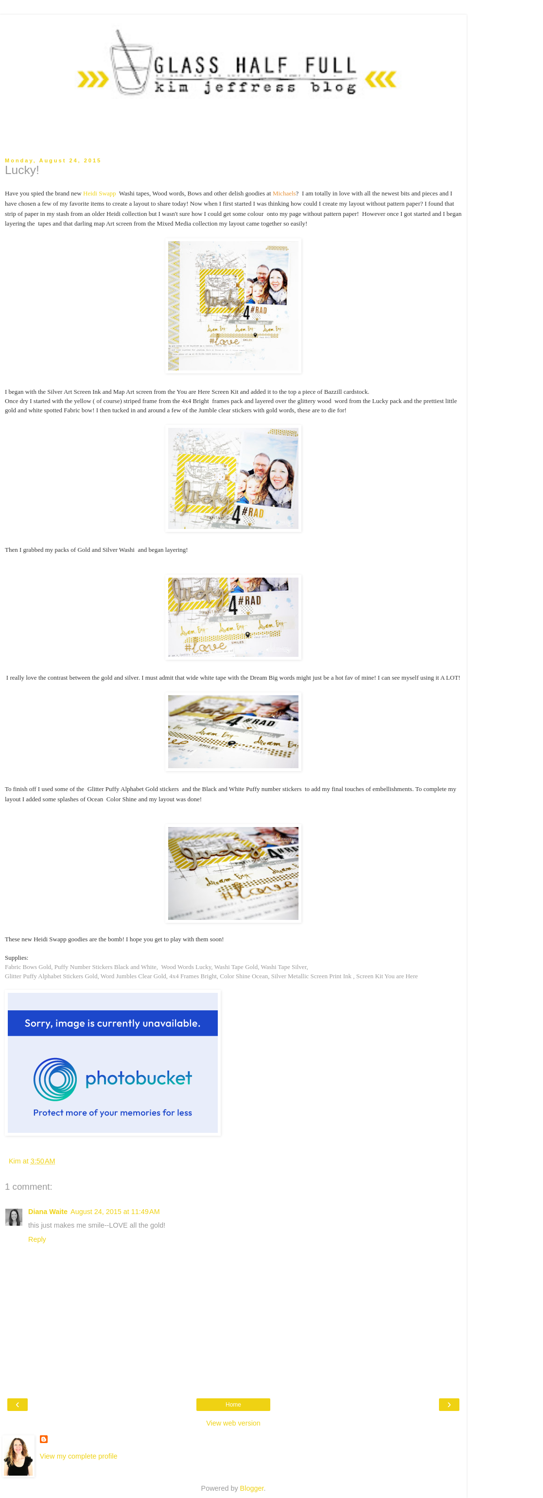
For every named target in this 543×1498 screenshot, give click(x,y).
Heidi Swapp (100, 193)
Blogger (252, 1488)
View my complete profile (79, 1456)
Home (233, 1404)
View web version (233, 1423)
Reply (37, 1239)
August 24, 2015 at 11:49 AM (115, 1212)
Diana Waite (48, 1212)
